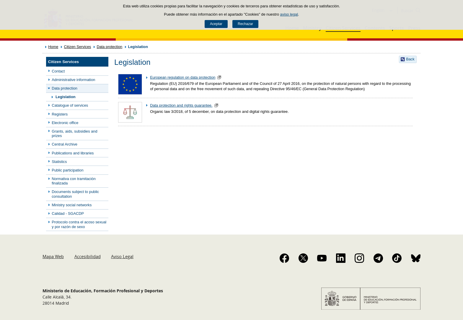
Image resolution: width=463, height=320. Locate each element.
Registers (60, 114)
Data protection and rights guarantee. (181, 105)
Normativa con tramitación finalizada (74, 181)
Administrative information (73, 79)
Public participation (67, 170)
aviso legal (289, 14)
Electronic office (65, 123)
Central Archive (64, 144)
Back (410, 59)
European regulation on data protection (182, 77)
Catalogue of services (70, 105)
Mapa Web (53, 256)
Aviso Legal (122, 256)
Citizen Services (77, 46)
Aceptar (216, 24)
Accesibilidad (87, 256)
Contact (58, 71)
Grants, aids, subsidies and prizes (74, 133)
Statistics (59, 161)
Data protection (109, 46)
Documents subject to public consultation (75, 193)
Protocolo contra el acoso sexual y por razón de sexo (79, 224)
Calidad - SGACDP (68, 213)
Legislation (66, 97)
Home (53, 46)
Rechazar (245, 24)
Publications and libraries (73, 153)
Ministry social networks (72, 205)
